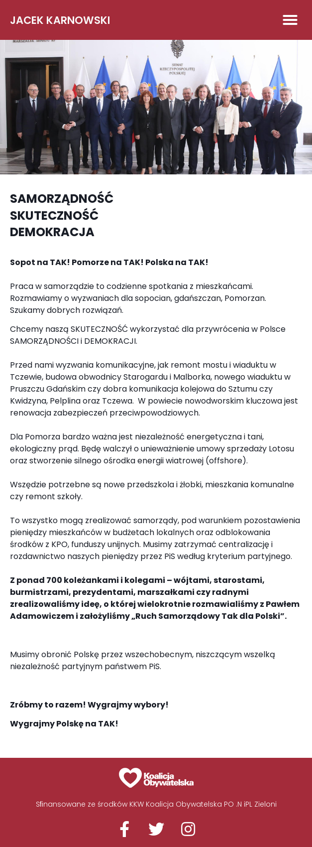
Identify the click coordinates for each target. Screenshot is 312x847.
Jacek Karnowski (60, 20)
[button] (290, 20)
